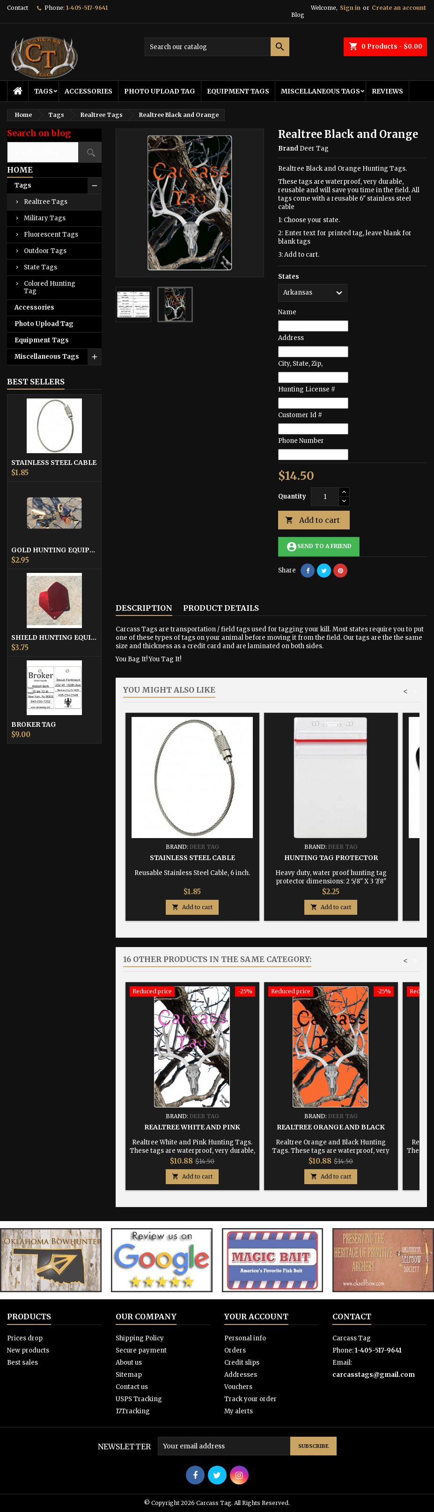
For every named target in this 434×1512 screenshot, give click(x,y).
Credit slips (241, 1363)
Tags (43, 91)
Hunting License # (306, 389)
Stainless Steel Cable (53, 462)
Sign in (350, 7)
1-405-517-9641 (87, 7)
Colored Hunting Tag (49, 287)
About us (129, 1363)
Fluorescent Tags (51, 235)
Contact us (132, 1387)
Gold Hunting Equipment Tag (54, 550)
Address (291, 338)
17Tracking (133, 1411)
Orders (235, 1350)
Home (20, 169)
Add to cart (312, 520)
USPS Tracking (139, 1399)
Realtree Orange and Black (331, 1127)
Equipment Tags (238, 91)
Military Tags (45, 218)
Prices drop (25, 1338)
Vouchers (238, 1387)
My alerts (238, 1411)
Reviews (387, 91)
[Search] (217, 46)
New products (28, 1350)
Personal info (245, 1338)
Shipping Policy (140, 1338)
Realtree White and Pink (192, 1127)
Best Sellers (36, 381)
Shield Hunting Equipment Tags (54, 637)
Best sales (22, 1363)
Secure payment (141, 1350)
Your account (256, 1316)
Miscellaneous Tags (320, 91)
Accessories (88, 91)
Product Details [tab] (221, 608)
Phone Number (301, 441)
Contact (17, 7)
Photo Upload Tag (159, 91)
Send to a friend (319, 546)
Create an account (399, 7)
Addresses (240, 1375)
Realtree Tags (45, 202)
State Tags (40, 267)
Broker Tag (33, 724)
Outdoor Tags (45, 251)
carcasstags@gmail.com (373, 1375)
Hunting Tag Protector (331, 858)
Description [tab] (144, 608)
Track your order (250, 1399)
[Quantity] (325, 496)
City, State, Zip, (300, 364)
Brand (288, 148)
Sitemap (129, 1375)
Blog (297, 14)
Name (287, 312)
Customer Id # (300, 415)
